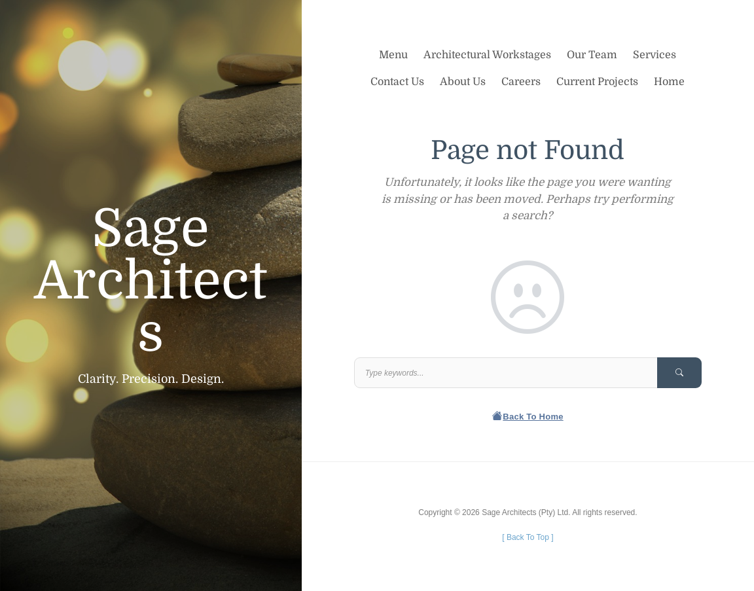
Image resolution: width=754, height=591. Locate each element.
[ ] (527, 537)
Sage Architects (150, 281)
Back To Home (528, 416)
